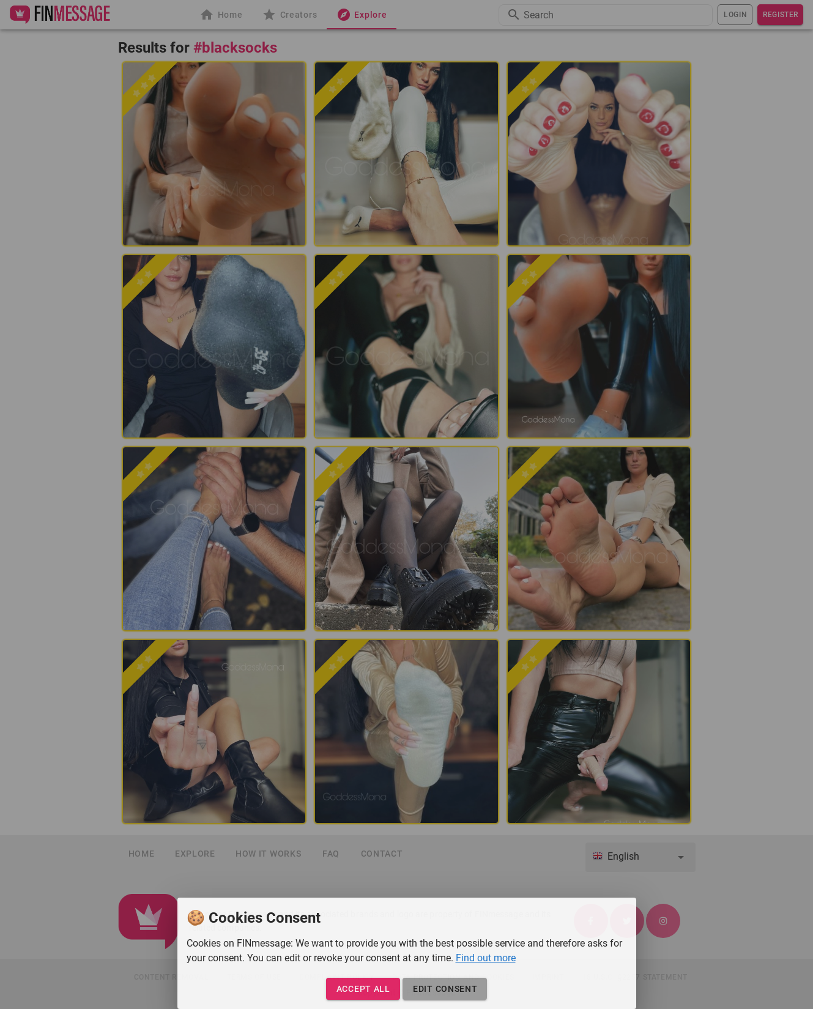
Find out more (486, 958)
